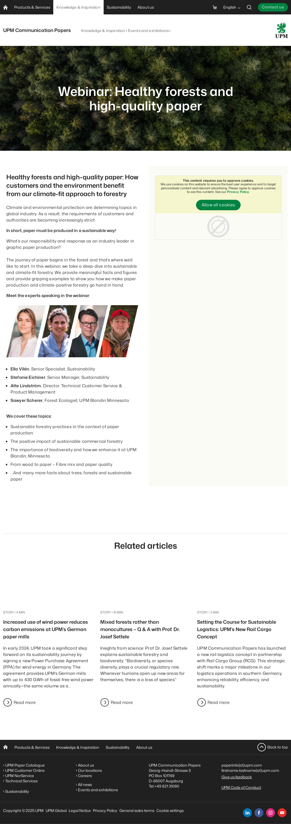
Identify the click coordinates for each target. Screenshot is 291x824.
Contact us (273, 7)
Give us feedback (236, 777)
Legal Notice (80, 810)
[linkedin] (247, 812)
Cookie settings (170, 810)
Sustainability (118, 747)
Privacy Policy (238, 192)
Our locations (90, 770)
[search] (249, 7)
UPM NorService (19, 775)
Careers (85, 775)
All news (85, 784)
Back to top (277, 747)
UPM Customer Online (25, 770)
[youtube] (282, 812)
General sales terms (136, 810)
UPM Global (56, 810)
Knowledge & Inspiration (103, 30)
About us (144, 747)
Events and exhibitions (148, 30)
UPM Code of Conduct (241, 787)
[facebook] (259, 812)
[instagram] (270, 812)
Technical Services (21, 781)
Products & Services (32, 747)
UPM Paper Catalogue (25, 765)
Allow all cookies (218, 205)
